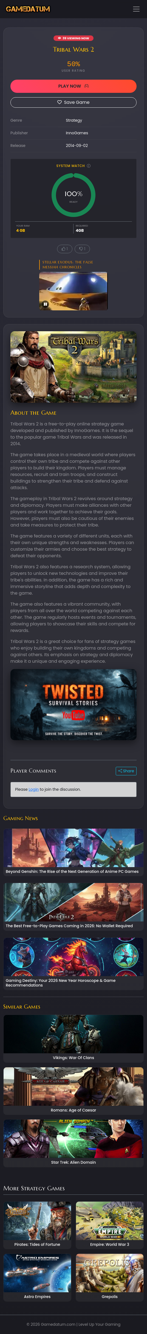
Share (126, 771)
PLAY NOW (73, 86)
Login (34, 789)
